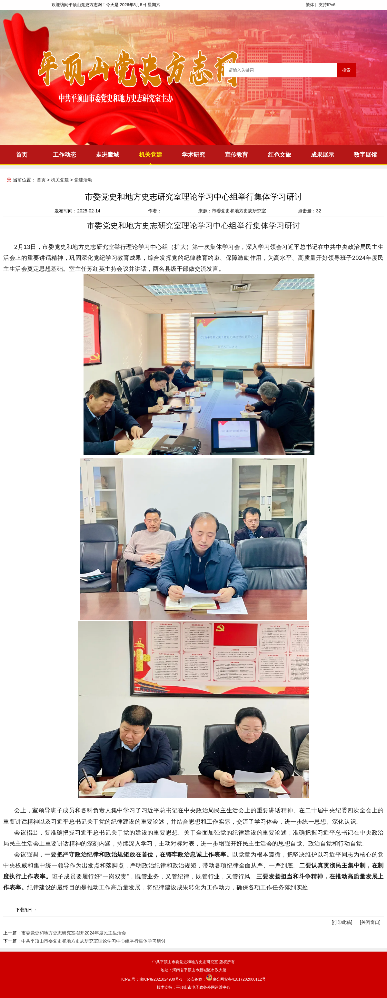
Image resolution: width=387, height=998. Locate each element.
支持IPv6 (327, 4)
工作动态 (64, 155)
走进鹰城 (107, 155)
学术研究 (193, 155)
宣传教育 (236, 155)
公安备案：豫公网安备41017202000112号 (226, 979)
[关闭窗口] (370, 922)
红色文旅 (279, 155)
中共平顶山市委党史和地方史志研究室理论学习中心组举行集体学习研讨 (93, 941)
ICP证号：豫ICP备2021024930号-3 (151, 979)
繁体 (310, 4)
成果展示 (322, 155)
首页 (21, 155)
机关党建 (150, 155)
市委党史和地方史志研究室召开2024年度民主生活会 (73, 932)
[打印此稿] (342, 922)
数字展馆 (365, 155)
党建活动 (83, 179)
